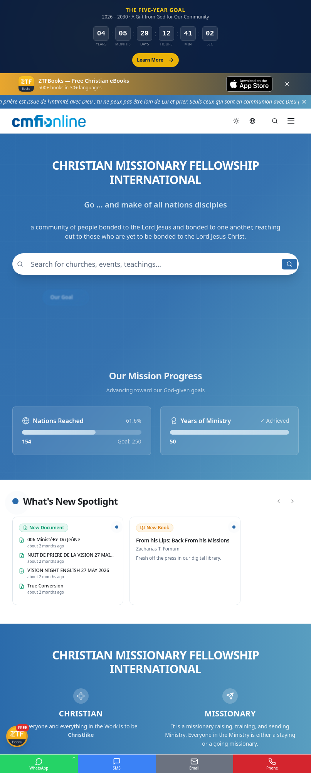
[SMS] (117, 764)
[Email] (195, 764)
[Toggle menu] (291, 121)
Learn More (155, 60)
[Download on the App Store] (249, 84)
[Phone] (272, 764)
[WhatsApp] (39, 764)
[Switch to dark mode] (236, 121)
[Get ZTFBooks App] (17, 736)
